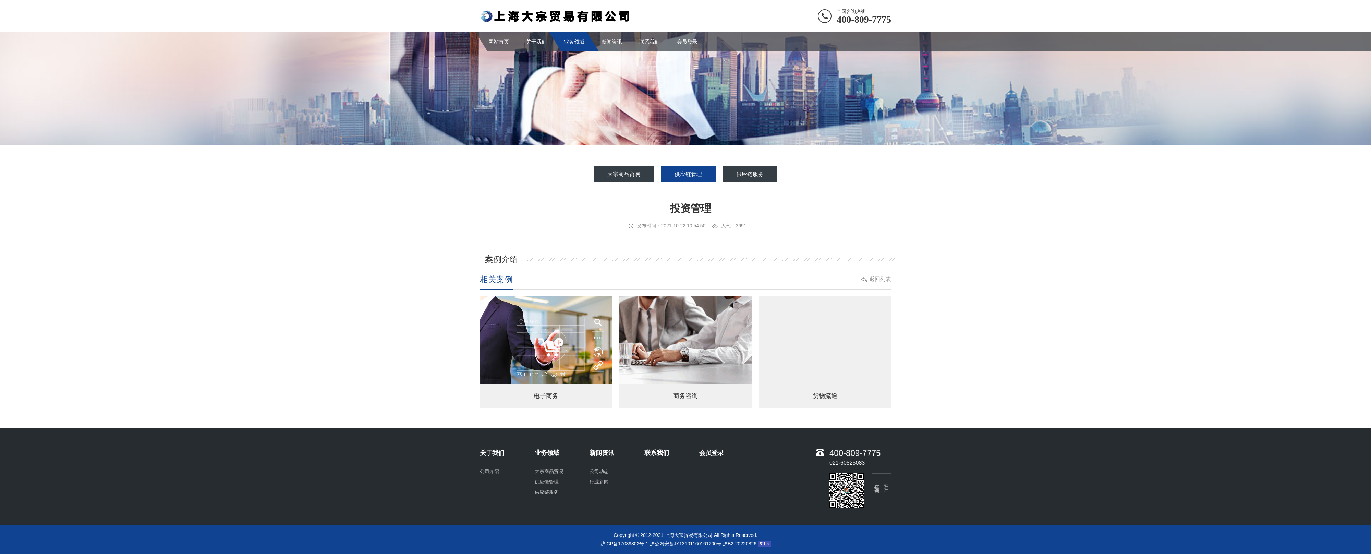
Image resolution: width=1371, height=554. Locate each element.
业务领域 (574, 42)
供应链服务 (750, 174)
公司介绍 (489, 471)
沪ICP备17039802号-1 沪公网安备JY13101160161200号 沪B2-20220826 (678, 543)
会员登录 (687, 42)
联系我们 (649, 42)
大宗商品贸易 (623, 174)
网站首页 (498, 42)
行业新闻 (599, 481)
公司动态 (599, 471)
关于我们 (536, 42)
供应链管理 (688, 174)
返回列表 (880, 279)
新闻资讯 (612, 42)
